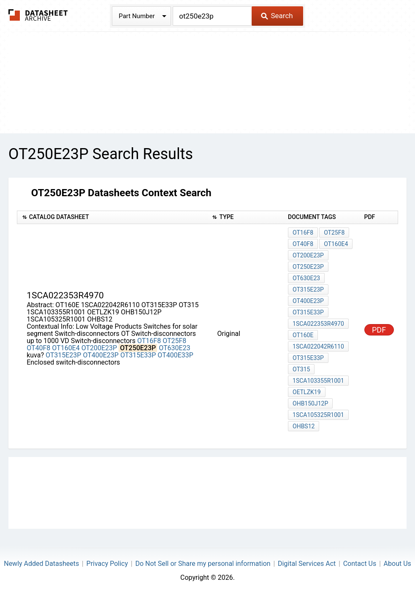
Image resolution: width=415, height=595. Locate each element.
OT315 (301, 369)
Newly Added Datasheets (41, 564)
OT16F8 (149, 341)
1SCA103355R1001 (318, 380)
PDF (379, 329)
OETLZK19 (307, 392)
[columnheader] (112, 217)
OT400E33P (175, 355)
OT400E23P (101, 355)
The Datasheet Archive (38, 15)
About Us (397, 564)
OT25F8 (174, 341)
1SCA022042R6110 (318, 346)
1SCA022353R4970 (318, 323)
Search (277, 15)
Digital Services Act (307, 564)
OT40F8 (38, 348)
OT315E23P (63, 355)
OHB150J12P (310, 403)
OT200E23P (99, 348)
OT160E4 (65, 348)
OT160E (303, 335)
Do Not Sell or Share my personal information (202, 564)
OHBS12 (304, 426)
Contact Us (360, 564)
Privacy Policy (107, 564)
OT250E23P (308, 266)
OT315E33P (138, 355)
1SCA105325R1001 (318, 414)
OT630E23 (174, 348)
